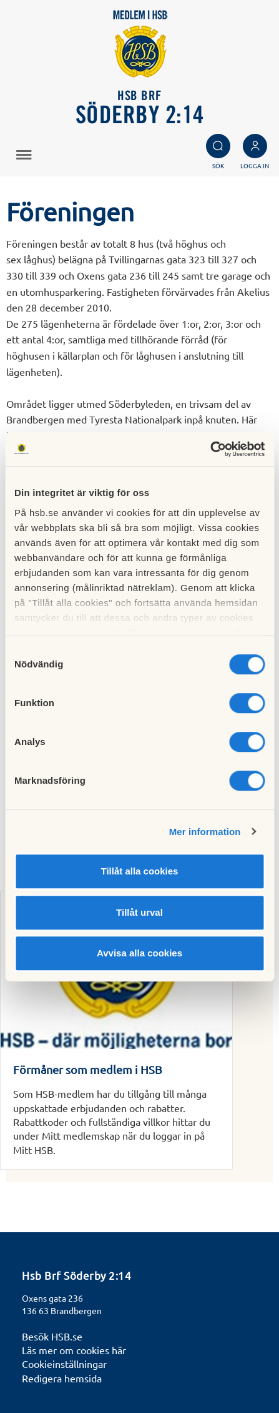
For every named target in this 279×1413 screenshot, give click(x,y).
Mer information (205, 831)
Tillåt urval (139, 912)
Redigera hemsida (62, 1378)
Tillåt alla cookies (140, 871)
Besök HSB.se (52, 1336)
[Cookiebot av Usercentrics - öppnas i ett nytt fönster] (210, 449)
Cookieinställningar (64, 1363)
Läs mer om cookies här (74, 1350)
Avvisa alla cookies (139, 953)
